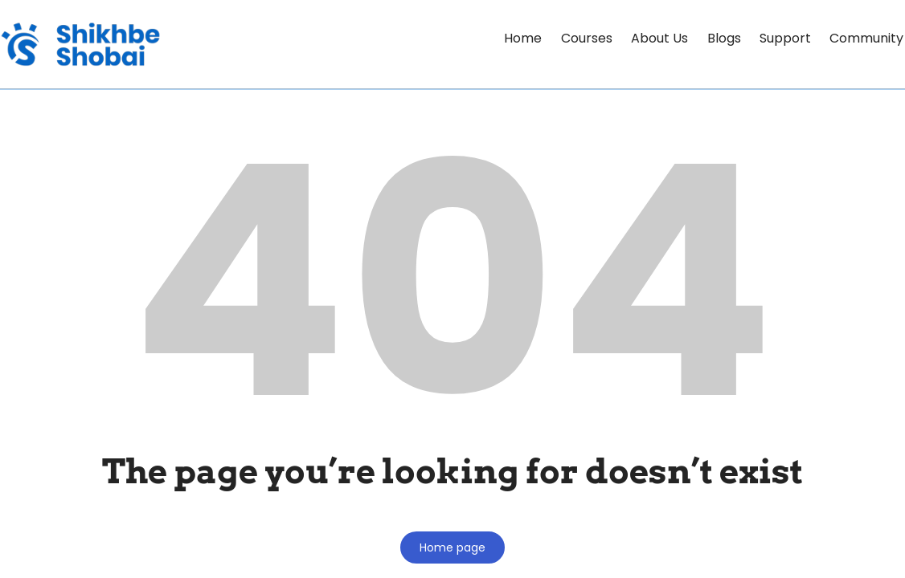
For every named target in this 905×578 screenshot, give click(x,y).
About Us (641, 38)
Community (864, 38)
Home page (452, 547)
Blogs (710, 38)
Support (777, 38)
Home (494, 38)
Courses (562, 38)
